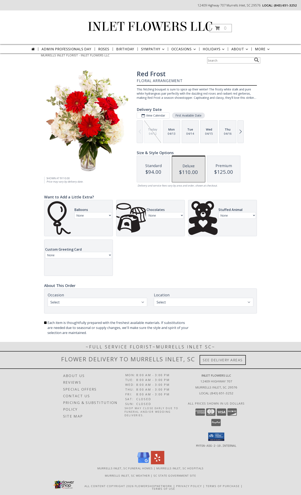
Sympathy (153, 49)
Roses (103, 49)
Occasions (184, 49)
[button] (221, 28)
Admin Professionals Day (66, 49)
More (262, 49)
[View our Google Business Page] (143, 463)
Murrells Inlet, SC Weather (127, 475)
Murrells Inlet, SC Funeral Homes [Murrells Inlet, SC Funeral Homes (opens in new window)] (125, 468)
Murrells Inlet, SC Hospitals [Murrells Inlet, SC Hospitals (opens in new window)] (180, 468)
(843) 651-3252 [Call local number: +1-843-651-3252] (285, 5)
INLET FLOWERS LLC (150, 26)
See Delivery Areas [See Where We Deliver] (223, 360)
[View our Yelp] (157, 463)
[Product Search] (229, 60)
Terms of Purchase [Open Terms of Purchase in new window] (223, 486)
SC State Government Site (174, 475)
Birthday (125, 49)
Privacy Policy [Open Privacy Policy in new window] (189, 486)
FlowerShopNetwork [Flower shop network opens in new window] (153, 486)
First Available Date (188, 115)
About (240, 49)
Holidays (214, 49)
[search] (256, 59)
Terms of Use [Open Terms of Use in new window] (163, 488)
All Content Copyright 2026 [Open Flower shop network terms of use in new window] (109, 486)
